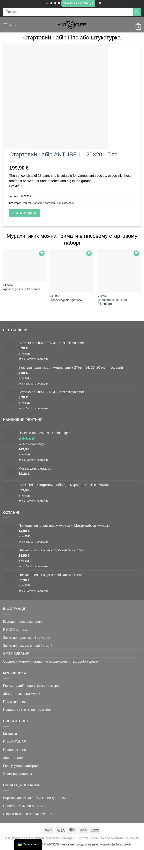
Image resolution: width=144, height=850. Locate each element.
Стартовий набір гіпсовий (59, 202)
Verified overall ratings (31, 444)
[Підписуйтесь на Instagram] (47, 3)
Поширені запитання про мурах (27, 709)
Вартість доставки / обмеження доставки (34, 798)
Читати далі (24, 213)
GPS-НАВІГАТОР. (16, 653)
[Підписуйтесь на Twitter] (55, 3)
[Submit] (137, 12)
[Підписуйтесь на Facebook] (42, 3)
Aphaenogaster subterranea (21, 289)
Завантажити (13, 758)
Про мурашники (15, 701)
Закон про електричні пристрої (26, 637)
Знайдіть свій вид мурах (21, 693)
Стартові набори (32, 202)
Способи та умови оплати (23, 806)
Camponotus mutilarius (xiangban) (113, 301)
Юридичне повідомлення (22, 621)
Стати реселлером (17, 773)
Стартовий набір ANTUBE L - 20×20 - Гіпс (63, 154)
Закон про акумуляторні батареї (27, 645)
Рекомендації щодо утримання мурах (31, 685)
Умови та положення (106, 838)
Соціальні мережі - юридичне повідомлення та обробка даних (50, 661)
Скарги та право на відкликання (27, 814)
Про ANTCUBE (14, 742)
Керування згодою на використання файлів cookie (96, 844)
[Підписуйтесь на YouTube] (59, 3)
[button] (78, 3)
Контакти (10, 734)
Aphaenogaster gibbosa (66, 300)
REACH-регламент (17, 629)
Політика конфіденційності (67, 838)
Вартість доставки (36, 358)
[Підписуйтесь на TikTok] (51, 3)
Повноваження (14, 750)
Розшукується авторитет (22, 766)
